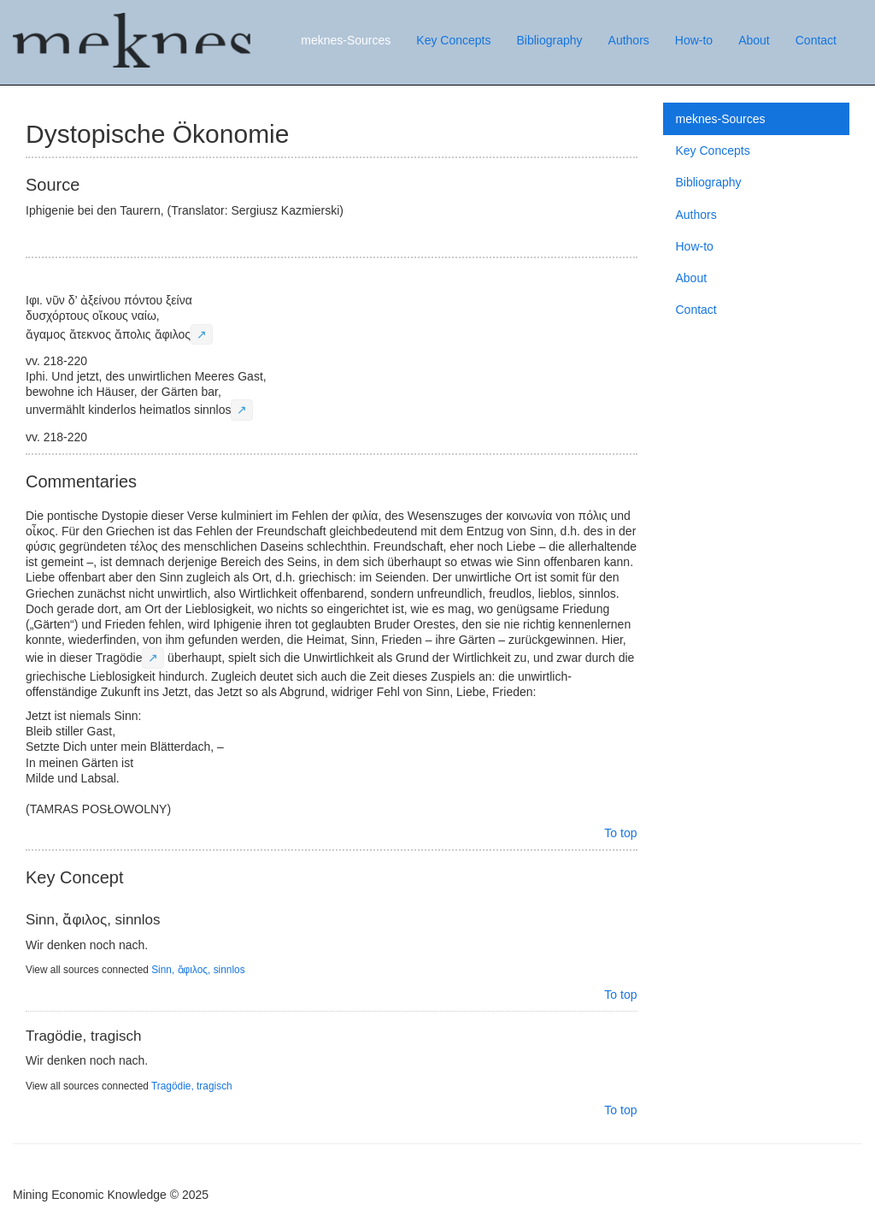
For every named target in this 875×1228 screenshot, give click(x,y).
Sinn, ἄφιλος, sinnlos (198, 970)
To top (620, 833)
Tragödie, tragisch (191, 1086)
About (754, 40)
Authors (628, 40)
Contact (816, 40)
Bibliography (549, 40)
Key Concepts (453, 40)
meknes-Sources (346, 40)
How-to (694, 40)
